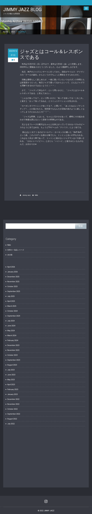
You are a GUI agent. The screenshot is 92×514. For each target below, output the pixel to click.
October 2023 (12, 355)
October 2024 (12, 311)
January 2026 (12, 272)
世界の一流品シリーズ (15, 250)
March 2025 (11, 306)
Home (5, 32)
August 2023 (12, 365)
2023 (13, 32)
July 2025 (11, 296)
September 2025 (13, 291)
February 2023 (12, 389)
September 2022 (13, 414)
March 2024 (11, 335)
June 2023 (11, 375)
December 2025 (13, 277)
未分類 (9, 255)
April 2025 (11, 301)
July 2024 (11, 321)
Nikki (36, 195)
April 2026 (11, 267)
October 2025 (12, 286)
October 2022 (12, 409)
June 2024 (11, 326)
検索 (81, 226)
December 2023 (13, 345)
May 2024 (11, 331)
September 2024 (13, 316)
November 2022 (13, 404)
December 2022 (13, 399)
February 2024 (12, 340)
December (22, 32)
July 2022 (11, 424)
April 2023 (11, 384)
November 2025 (13, 282)
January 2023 (12, 394)
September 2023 (13, 360)
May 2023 (11, 380)
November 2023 (13, 350)
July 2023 (11, 370)
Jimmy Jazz (25, 195)
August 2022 (12, 419)
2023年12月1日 (13, 53)
